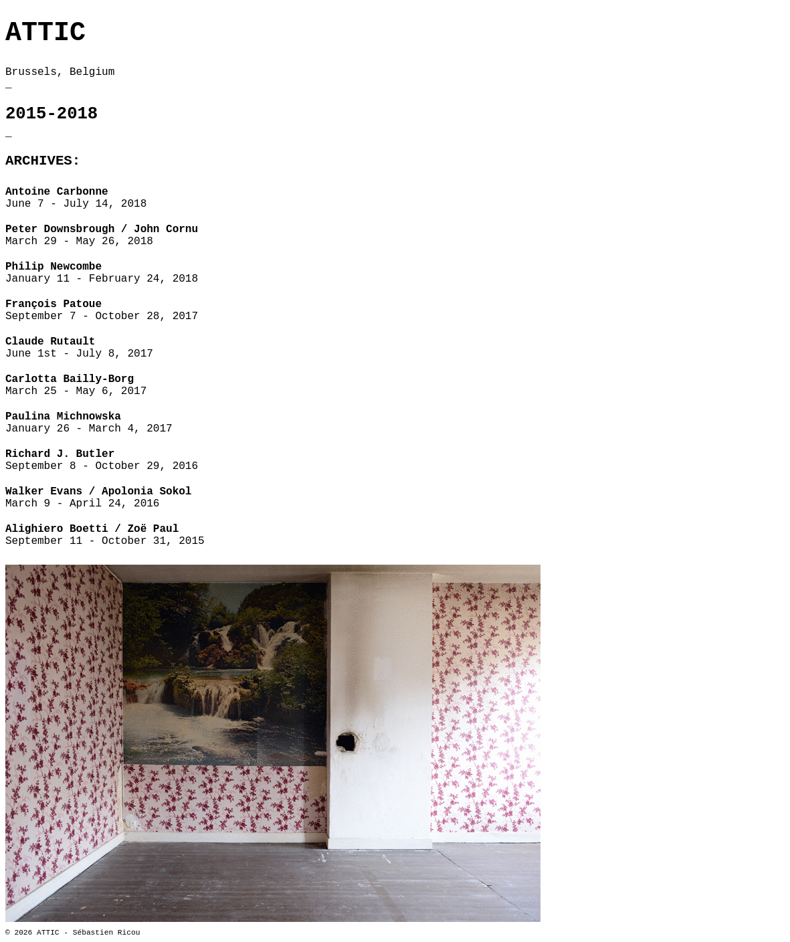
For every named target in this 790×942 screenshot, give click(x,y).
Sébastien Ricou (106, 933)
